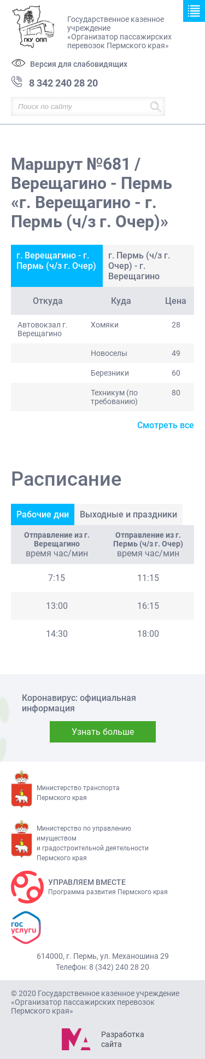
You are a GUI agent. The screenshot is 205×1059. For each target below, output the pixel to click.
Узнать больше (103, 732)
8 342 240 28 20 (63, 83)
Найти (156, 106)
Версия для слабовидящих (78, 64)
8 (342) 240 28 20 (119, 967)
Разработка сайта (122, 1039)
